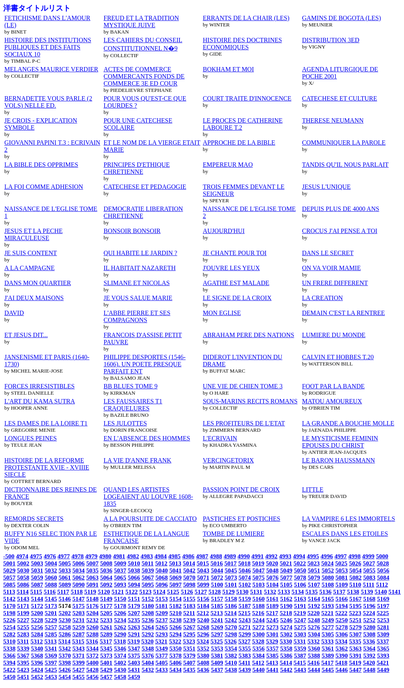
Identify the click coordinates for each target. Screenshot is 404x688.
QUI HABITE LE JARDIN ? (141, 253)
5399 (78, 662)
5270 (231, 627)
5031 (37, 570)
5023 (313, 563)
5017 (230, 563)
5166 (341, 598)
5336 (369, 641)
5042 (189, 570)
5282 (9, 634)
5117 (63, 591)
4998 (354, 556)
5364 (369, 648)
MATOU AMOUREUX (332, 401)
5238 (175, 620)
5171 (23, 605)
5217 (272, 613)
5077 (286, 577)
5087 (37, 584)
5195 (355, 605)
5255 (23, 627)
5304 (314, 634)
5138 (353, 591)
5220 (313, 613)
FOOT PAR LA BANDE (333, 386)
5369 (51, 655)
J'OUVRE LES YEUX (231, 268)
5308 (369, 634)
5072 (217, 577)
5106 (300, 584)
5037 (120, 570)
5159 (245, 598)
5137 (339, 591)
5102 (245, 584)
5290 (120, 634)
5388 (314, 655)
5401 (106, 662)
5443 (300, 669)
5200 (37, 613)
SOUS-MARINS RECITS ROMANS (250, 401)
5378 (175, 655)
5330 (286, 641)
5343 (78, 648)
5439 (245, 669)
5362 (341, 648)
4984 (160, 556)
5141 (395, 591)
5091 (92, 584)
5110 (355, 584)
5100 (217, 584)
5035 (92, 570)
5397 (51, 662)
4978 (77, 556)
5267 (189, 627)
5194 (341, 605)
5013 (175, 563)
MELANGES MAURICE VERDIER (51, 69)
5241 (217, 620)
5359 (300, 648)
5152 (148, 598)
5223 (355, 613)
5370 (64, 655)
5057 (9, 577)
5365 (383, 648)
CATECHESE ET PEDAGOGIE (145, 186)
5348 (148, 648)
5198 (9, 613)
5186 (230, 605)
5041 (175, 570)
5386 (286, 655)
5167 (355, 598)
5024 (327, 563)
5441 (272, 669)
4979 (91, 556)
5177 (106, 605)
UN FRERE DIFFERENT (335, 283)
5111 (368, 584)
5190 (286, 605)
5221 (327, 613)
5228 (37, 620)
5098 (189, 584)
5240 (203, 620)
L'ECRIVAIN (220, 438)
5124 (159, 591)
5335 (355, 641)
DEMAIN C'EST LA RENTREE (343, 313)
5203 (78, 613)
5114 (22, 591)
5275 (300, 627)
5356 (258, 648)
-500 (9, 556)
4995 (313, 556)
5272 (258, 627)
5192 (314, 605)
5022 (300, 563)
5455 (78, 676)
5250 (341, 620)
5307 (355, 634)
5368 (37, 655)
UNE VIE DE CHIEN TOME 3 (242, 386)
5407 (189, 662)
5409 (217, 662)
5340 (37, 648)
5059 (37, 577)
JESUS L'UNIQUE (326, 186)
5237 (161, 620)
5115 (36, 591)
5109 (341, 584)
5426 (64, 669)
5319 (133, 641)
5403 (134, 662)
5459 (134, 676)
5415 (300, 662)
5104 (272, 584)
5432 (148, 669)
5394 (9, 662)
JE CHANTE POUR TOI (235, 253)
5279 (355, 627)
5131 (256, 591)
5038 (134, 570)
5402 (120, 662)
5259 (78, 627)
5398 (64, 662)
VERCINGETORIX (228, 460)
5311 (23, 641)
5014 (189, 563)
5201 (51, 613)
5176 (92, 605)
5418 (341, 662)
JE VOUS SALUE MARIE (138, 298)
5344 (92, 648)
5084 (383, 577)
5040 (161, 570)
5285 (51, 634)
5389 (328, 655)
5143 (23, 598)
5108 (328, 584)
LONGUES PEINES (30, 438)
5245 (272, 620)
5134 (298, 591)
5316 (92, 641)
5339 (23, 648)
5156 (203, 598)
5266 (175, 627)
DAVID (14, 313)
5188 (258, 605)
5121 (118, 591)
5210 (175, 613)
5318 (120, 641)
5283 (23, 634)
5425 (51, 669)
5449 (383, 669)
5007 (92, 563)
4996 (327, 556)
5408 (203, 662)
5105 (286, 584)
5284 (37, 634)
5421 (383, 662)
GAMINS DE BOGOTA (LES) (341, 18)
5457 (106, 676)
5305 (328, 634)
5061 (64, 577)
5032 (51, 570)
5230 (64, 620)
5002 (23, 563)
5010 (134, 563)
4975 (36, 556)
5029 (9, 570)
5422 (9, 669)
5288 (92, 634)
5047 (258, 570)
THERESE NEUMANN (333, 120)
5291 (134, 634)
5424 (37, 669)
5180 (148, 605)
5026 (355, 563)
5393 (383, 655)
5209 (161, 613)
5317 (106, 641)
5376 (148, 655)
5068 (161, 577)
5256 (37, 627)
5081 (341, 577)
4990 (244, 556)
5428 (92, 669)
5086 (23, 584)
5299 (245, 634)
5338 (9, 648)
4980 (105, 556)
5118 (76, 591)
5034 (78, 570)
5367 (23, 655)
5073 (231, 577)
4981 (119, 556)
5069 (175, 577)
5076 (272, 577)
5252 (369, 620)
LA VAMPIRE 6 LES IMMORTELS (348, 518)
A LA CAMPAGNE (29, 268)
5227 (23, 620)
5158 (231, 598)
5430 (120, 669)
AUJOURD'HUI (224, 230)
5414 (286, 662)
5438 (231, 669)
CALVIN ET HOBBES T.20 (338, 357)
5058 (23, 577)
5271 (245, 627)
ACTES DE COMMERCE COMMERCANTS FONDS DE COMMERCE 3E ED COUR (144, 76)
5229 (51, 620)
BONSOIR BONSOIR (132, 230)
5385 (272, 655)
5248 (314, 620)
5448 (369, 669)
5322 (175, 641)
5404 (148, 662)
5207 (134, 613)
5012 (161, 563)
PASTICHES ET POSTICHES (242, 518)
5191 (300, 605)
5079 (314, 577)
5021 (286, 563)
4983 (146, 556)
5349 (161, 648)
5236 (148, 620)
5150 (120, 598)
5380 (203, 655)
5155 (189, 598)
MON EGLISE (222, 313)
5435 (189, 669)
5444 (314, 669)
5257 (51, 627)
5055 (369, 570)
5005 (64, 563)
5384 (258, 655)
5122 (131, 591)
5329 (272, 641)
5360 (314, 648)
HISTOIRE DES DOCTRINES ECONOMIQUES (242, 43)
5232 (92, 620)
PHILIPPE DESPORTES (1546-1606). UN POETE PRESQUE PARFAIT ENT (145, 364)
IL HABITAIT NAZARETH (140, 268)
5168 (369, 598)
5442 (286, 669)
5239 (189, 620)
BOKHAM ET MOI (228, 69)
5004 (51, 563)
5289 (106, 634)
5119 (90, 591)
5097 (175, 584)
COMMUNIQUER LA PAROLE (344, 142)
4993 (285, 556)
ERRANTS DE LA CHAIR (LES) (246, 18)
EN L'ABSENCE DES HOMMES (147, 438)
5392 (369, 655)
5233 (106, 620)
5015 (202, 563)
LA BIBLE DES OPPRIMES (41, 164)
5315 (78, 641)
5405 (161, 662)
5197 (383, 605)
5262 (120, 627)
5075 (258, 577)
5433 (161, 669)
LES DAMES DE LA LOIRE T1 (46, 423)
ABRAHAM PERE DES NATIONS (248, 335)
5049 (286, 570)
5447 (355, 669)
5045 (231, 570)
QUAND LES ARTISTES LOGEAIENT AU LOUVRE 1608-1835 (148, 496)
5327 (244, 641)
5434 (175, 669)
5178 (120, 605)
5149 (106, 598)
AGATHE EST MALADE (236, 283)
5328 (258, 641)
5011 (147, 563)
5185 (217, 605)
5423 (23, 669)
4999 (368, 556)
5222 (341, 613)
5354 (231, 648)
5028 (383, 563)
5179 (134, 605)
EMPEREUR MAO (228, 164)
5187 (245, 605)
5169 (383, 598)
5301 (272, 634)
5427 (78, 669)
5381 (217, 655)
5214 (230, 613)
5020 (272, 563)
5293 (161, 634)
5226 (9, 620)
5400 (92, 662)
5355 (245, 648)
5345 (106, 648)
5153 (161, 598)
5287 (78, 634)
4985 (174, 556)
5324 (202, 641)
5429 (106, 669)
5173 (51, 605)
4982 (133, 556)
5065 (120, 577)
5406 (175, 662)
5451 (23, 676)
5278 (341, 627)
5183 (189, 605)
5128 (214, 591)
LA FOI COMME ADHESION (43, 186)
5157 (217, 598)
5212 (202, 613)
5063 (92, 577)
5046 (245, 570)
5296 (203, 634)
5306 (341, 634)
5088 (51, 584)
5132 (270, 591)
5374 (120, 655)
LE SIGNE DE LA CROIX (237, 298)
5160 (258, 598)
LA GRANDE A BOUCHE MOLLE (348, 423)
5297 (217, 634)
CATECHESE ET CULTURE (339, 98)
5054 (355, 570)
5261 (106, 627)
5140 (381, 591)
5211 (189, 613)
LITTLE (313, 489)
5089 (64, 584)
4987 (202, 556)
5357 (272, 648)
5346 (120, 648)
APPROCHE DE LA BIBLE (239, 142)
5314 (64, 641)
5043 (203, 570)
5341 (51, 648)
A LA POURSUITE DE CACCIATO (150, 518)
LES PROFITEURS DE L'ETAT (244, 423)
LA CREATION (322, 298)
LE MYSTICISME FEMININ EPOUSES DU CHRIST (340, 442)
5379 (189, 655)
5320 (147, 641)
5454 (64, 676)
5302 (286, 634)
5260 (92, 627)
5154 (175, 598)
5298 (231, 634)
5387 (300, 655)
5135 (311, 591)
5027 (369, 563)
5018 (244, 563)
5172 (37, 605)
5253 (383, 620)
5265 (161, 627)
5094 (134, 584)
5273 (272, 627)
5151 (134, 598)
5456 (92, 676)
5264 (148, 627)
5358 (286, 648)
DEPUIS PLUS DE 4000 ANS (341, 208)
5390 (341, 655)
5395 (23, 662)
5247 (300, 620)
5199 (23, 613)
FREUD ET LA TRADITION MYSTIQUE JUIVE (141, 21)
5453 (51, 676)
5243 (245, 620)
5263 (134, 627)
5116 (50, 591)
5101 (231, 584)
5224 (369, 613)
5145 (51, 598)
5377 (161, 655)
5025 (341, 563)
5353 (217, 648)
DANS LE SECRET (328, 253)
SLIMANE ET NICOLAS (137, 283)
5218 (286, 613)
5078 (300, 577)
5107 (314, 584)
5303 (300, 634)
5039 (148, 570)
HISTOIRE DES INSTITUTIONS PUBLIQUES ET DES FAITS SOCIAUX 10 (47, 47)
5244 (258, 620)
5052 (328, 570)
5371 (78, 655)
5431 (134, 669)
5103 (258, 584)
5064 (106, 577)
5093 (120, 584)
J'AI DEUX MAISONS (34, 298)
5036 (106, 570)
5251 (355, 620)
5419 (355, 662)
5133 (284, 591)
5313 (50, 641)
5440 (258, 669)
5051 (314, 570)
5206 (120, 613)
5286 (64, 634)
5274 (286, 627)
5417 (327, 662)
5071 (203, 577)
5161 (272, 598)
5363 (355, 648)
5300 (258, 634)
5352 (203, 648)
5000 (382, 556)
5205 (106, 613)
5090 (78, 584)
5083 (369, 577)
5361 (328, 648)
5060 (51, 577)
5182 (175, 605)
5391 (355, 655)
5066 (134, 577)
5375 (134, 655)
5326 (230, 641)
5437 (217, 669)
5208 (148, 613)
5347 (134, 648)
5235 (134, 620)
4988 (216, 556)
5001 (9, 563)
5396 (37, 662)
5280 (369, 627)
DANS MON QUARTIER (37, 283)
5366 (9, 655)
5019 (258, 563)
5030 (23, 570)
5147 (78, 598)
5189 (272, 605)
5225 (383, 613)
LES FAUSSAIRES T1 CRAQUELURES (133, 405)
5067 (148, 577)
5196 (369, 605)
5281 (383, 627)
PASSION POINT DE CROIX (241, 489)
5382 (231, 655)
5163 (300, 598)
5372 (92, 655)
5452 (37, 676)
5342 (64, 648)
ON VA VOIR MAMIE (331, 268)
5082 (355, 577)
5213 (217, 613)
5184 (203, 605)
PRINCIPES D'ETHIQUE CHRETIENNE (137, 168)
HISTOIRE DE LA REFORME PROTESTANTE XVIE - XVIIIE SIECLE (46, 467)
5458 (120, 676)
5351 (189, 648)
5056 (383, 570)
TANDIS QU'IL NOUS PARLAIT (345, 164)
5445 (328, 669)
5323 (189, 641)
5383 (245, 655)
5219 (300, 613)
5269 (217, 627)
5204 (92, 613)
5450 (9, 676)
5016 (217, 563)
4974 (22, 556)
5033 (64, 570)
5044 (217, 570)
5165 (328, 598)
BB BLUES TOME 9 (131, 386)
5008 (106, 563)
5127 (201, 591)
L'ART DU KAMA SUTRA (39, 401)
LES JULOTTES (125, 423)
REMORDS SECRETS (34, 518)
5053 (341, 570)
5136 (325, 591)
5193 (328, 605)
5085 (9, 584)
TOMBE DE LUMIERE (233, 533)
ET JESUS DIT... (26, 335)
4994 (299, 556)
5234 (120, 620)
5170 (9, 605)
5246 (286, 620)
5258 (64, 627)
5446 (341, 669)
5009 (120, 563)
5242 (231, 620)
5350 (175, 648)
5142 (9, 598)
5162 (286, 598)
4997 (341, 556)
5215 (244, 613)
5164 (314, 598)
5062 (78, 577)
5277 (328, 627)
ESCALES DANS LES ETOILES (345, 533)
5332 (313, 641)
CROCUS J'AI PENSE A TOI (340, 230)
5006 (78, 563)
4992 (271, 556)
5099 (203, 584)
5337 (383, 641)
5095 (148, 584)
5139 (367, 591)
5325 (217, 641)
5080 (328, 577)
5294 (175, 634)
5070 (189, 577)
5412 (258, 662)
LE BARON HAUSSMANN (338, 460)
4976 (50, 556)
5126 (187, 591)
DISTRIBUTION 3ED (330, 40)
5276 (314, 627)
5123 (145, 591)
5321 (161, 641)
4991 (257, 556)
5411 (245, 662)
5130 (242, 591)
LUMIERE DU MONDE (334, 335)
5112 (382, 584)
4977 (64, 556)
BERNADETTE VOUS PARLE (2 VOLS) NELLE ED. (48, 102)
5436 (203, 669)
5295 (189, 634)
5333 (327, 641)
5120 (104, 591)
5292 (148, 634)
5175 (78, 605)
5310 (9, 641)
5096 (161, 584)
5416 (313, 662)
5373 (106, 655)
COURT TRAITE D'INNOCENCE (247, 98)
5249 (328, 620)
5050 (300, 570)
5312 (36, 641)
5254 (9, 627)
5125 (173, 591)
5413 (272, 662)
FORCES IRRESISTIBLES (39, 386)
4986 (188, 556)
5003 (37, 563)
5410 (231, 662)
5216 (258, 613)
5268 (203, 627)
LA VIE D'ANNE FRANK (138, 460)
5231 (78, 620)
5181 (161, 605)
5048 (272, 570)
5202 (64, 613)
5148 (92, 598)
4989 (230, 556)
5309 (383, 634)
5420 (369, 662)
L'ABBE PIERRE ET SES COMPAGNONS (137, 316)
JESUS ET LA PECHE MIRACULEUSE (33, 234)
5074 (245, 577)
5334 (341, 641)
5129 (228, 591)
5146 (64, 598)
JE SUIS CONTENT (30, 253)
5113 (9, 591)
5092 (106, 584)
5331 (300, 641)
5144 (37, 598)
